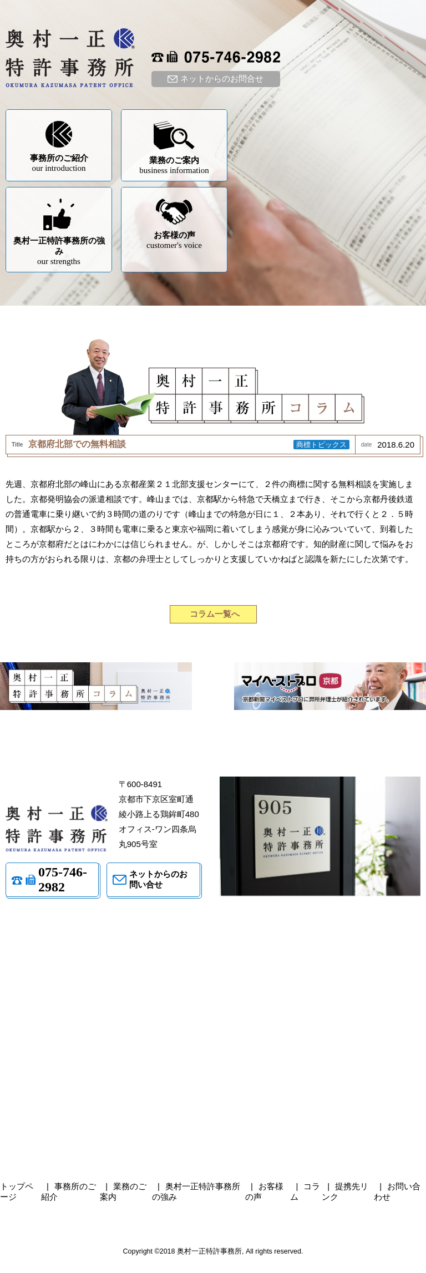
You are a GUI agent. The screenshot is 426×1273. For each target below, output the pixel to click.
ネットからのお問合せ (221, 78)
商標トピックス (321, 444)
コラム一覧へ (215, 613)
